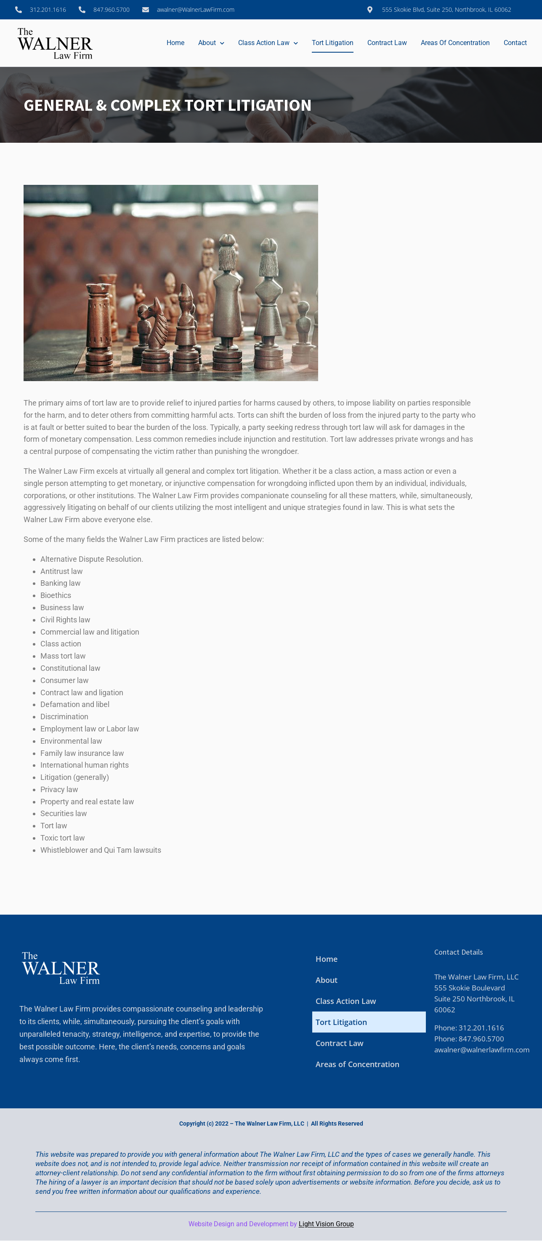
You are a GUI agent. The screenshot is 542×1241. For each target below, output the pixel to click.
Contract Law (387, 43)
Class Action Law (268, 43)
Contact (515, 43)
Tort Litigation (332, 43)
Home (175, 43)
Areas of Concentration (455, 43)
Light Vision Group (326, 1224)
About (211, 43)
